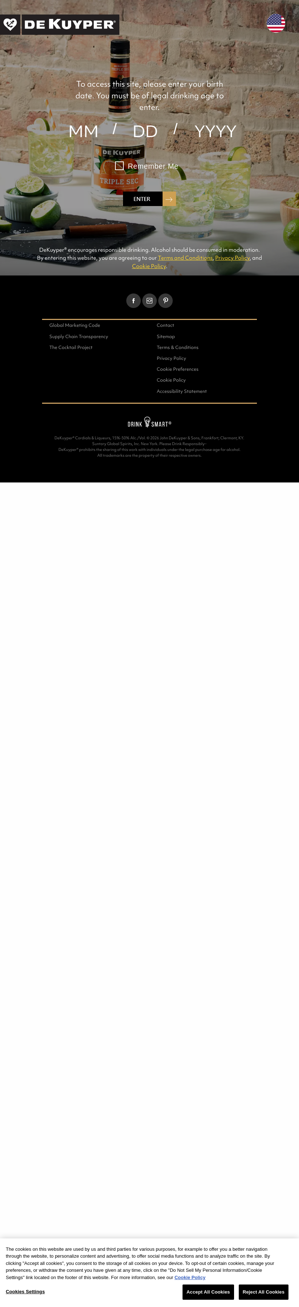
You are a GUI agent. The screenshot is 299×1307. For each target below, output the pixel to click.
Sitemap (166, 336)
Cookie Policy (149, 266)
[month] (83, 131)
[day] (145, 131)
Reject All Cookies (263, 1292)
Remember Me (153, 166)
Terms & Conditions (177, 347)
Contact (165, 325)
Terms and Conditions (185, 257)
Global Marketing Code (74, 325)
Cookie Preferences (177, 369)
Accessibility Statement (182, 391)
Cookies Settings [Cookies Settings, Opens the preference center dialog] (25, 1291)
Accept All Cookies (208, 1292)
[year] (215, 131)
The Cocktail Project (71, 347)
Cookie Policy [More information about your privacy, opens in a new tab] (190, 1277)
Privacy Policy (232, 257)
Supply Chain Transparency (78, 336)
